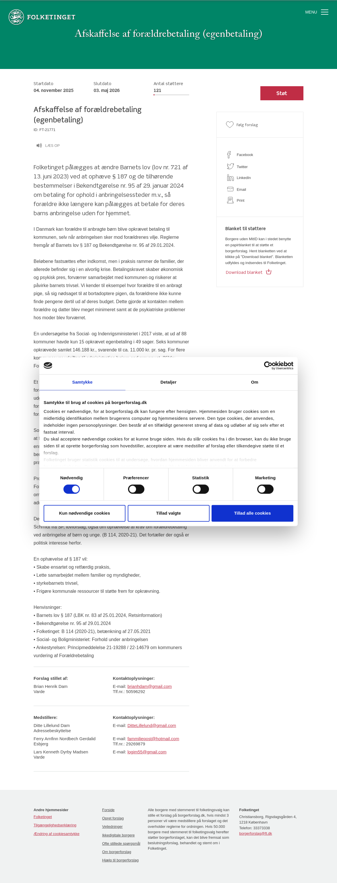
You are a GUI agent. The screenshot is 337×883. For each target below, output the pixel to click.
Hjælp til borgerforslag (120, 860)
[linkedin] (260, 177)
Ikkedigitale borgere (118, 835)
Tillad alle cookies (252, 513)
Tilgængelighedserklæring (55, 825)
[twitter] (260, 166)
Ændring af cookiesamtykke (57, 834)
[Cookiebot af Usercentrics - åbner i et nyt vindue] (268, 365)
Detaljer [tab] (168, 382)
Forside (108, 810)
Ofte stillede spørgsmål (121, 843)
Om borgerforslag (116, 852)
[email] (260, 189)
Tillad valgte (168, 513)
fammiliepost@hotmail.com (153, 738)
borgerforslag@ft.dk (255, 833)
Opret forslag (113, 818)
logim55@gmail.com (146, 751)
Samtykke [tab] (82, 382)
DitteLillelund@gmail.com (151, 725)
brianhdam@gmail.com (149, 686)
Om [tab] (254, 382)
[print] (260, 200)
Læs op (48, 146)
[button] (281, 93)
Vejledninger (112, 826)
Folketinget (43, 817)
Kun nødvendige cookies (84, 513)
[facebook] (260, 155)
